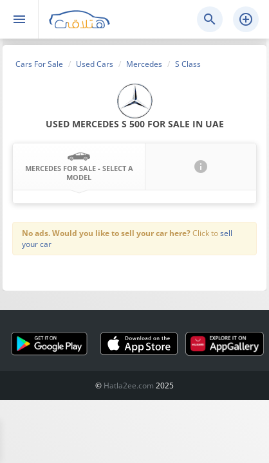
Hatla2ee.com (129, 385)
